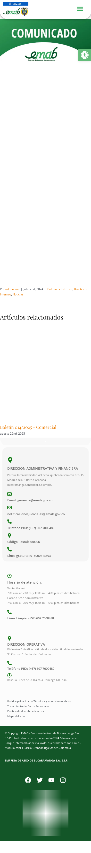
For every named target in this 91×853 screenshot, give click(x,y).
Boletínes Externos (60, 289)
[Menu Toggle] (82, 8)
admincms (12, 289)
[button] (84, 55)
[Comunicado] (45, 47)
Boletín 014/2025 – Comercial (28, 427)
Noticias (18, 294)
